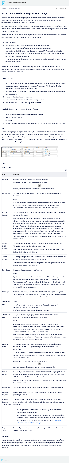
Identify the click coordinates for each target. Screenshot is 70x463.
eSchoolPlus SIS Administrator (17, 3)
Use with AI (61, 8)
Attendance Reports (14, 8)
